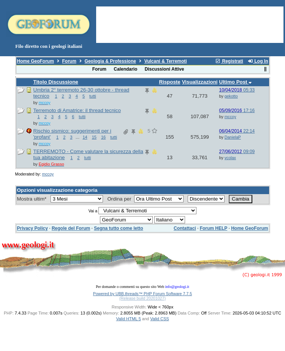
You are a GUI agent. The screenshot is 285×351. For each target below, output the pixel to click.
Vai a (93, 211)
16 (103, 137)
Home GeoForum (35, 61)
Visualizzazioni (200, 82)
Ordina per (120, 199)
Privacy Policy (32, 228)
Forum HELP (213, 228)
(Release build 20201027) (142, 298)
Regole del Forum (71, 228)
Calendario (125, 69)
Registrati (229, 61)
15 (94, 137)
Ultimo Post (235, 82)
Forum (69, 61)
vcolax (230, 157)
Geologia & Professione (110, 61)
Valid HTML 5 (128, 318)
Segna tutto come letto (118, 228)
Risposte (169, 82)
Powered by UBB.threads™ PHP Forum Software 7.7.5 (142, 293)
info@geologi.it (177, 287)
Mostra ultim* (33, 199)
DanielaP (233, 137)
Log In (257, 61)
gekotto (231, 96)
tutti (92, 96)
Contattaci (185, 228)
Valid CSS (159, 318)
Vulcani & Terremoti (165, 61)
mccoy (230, 116)
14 (84, 137)
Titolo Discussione (55, 82)
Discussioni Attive (164, 69)
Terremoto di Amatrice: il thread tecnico (77, 110)
